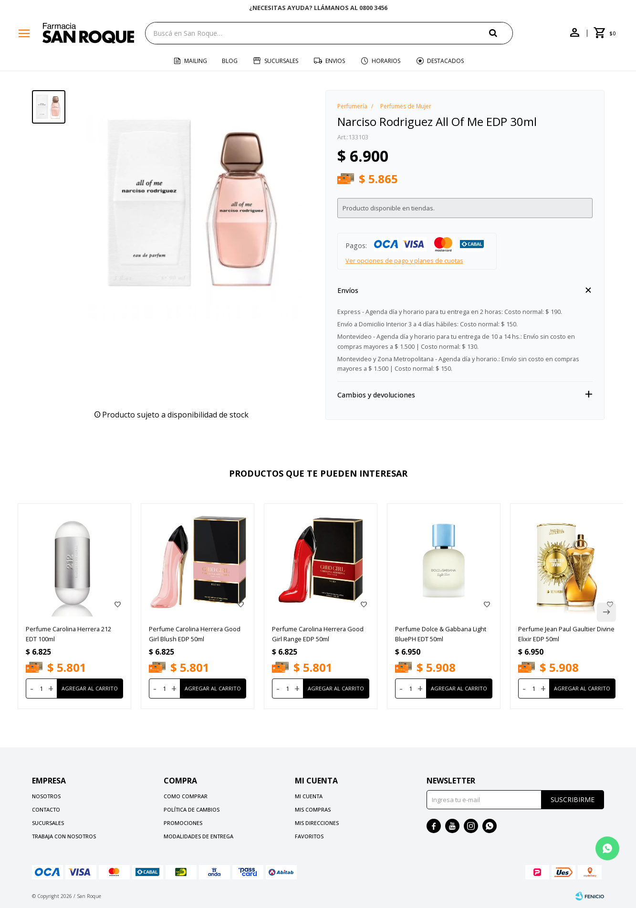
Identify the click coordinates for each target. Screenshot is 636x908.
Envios (335, 61)
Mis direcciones (317, 822)
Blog (230, 61)
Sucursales (281, 61)
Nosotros (46, 796)
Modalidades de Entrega (198, 836)
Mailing (195, 61)
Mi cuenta (309, 796)
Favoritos (309, 836)
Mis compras (313, 809)
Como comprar (186, 796)
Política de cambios (191, 809)
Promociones (183, 822)
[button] (606, 612)
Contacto (46, 809)
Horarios (386, 61)
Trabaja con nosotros (64, 836)
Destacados (445, 61)
